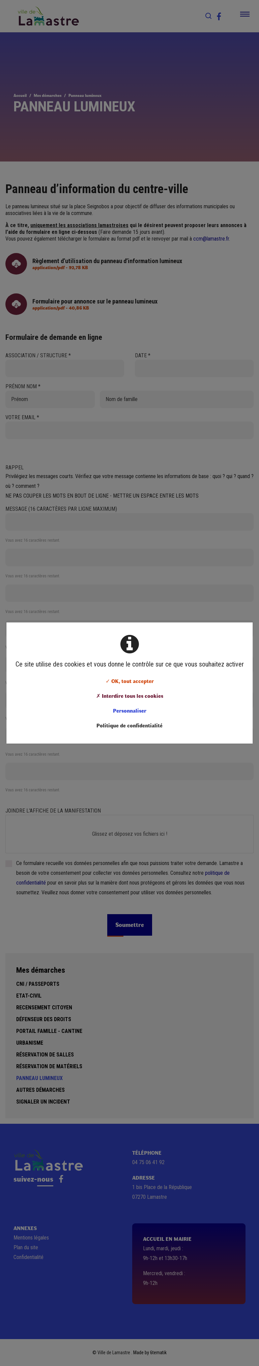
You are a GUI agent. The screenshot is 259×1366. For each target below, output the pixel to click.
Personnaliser (129, 710)
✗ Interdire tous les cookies (129, 695)
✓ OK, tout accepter (130, 680)
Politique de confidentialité (129, 725)
